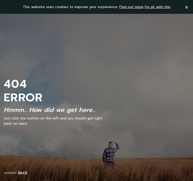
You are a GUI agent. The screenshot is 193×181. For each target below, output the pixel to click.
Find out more (131, 7)
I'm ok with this (157, 7)
